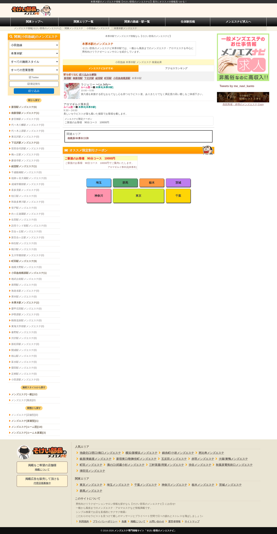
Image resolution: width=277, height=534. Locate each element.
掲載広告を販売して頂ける (42, 481)
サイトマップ (190, 521)
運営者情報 (172, 521)
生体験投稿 (188, 21)
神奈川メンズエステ (172, 484)
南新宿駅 (78, 78)
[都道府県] (34, 45)
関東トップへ (34, 21)
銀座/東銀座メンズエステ (93, 458)
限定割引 (34, 84)
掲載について (135, 521)
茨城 (178, 182)
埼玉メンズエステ (116, 484)
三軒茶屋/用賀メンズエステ (164, 464)
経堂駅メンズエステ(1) (24, 166)
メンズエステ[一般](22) (24, 394)
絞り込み (34, 90)
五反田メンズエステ (172, 458)
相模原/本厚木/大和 (78, 138)
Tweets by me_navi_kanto (237, 86)
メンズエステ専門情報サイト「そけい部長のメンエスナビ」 (145, 530)
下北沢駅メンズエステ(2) (25, 142)
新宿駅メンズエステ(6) (24, 107)
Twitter (34, 77)
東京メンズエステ (88, 484)
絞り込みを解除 (87, 74)
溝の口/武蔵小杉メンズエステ (123, 464)
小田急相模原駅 (121, 78)
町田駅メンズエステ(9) (24, 261)
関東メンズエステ (74, 28)
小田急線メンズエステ (98, 28)
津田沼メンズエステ (90, 470)
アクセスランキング (176, 68)
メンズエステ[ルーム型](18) (26, 426)
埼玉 (99, 182)
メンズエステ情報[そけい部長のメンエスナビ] (37, 28)
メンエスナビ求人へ (238, 21)
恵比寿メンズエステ (209, 452)
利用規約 (82, 521)
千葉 (178, 195)
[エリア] (34, 53)
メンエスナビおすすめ (100, 68)
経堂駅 (99, 78)
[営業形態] (34, 70)
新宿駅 (67, 78)
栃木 (152, 182)
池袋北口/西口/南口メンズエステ (98, 452)
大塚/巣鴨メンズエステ (231, 458)
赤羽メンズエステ (200, 458)
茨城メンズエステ (228, 484)
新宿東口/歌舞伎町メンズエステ (134, 458)
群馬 (125, 182)
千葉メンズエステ (143, 484)
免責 (121, 521)
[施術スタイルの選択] (34, 61)
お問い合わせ (154, 521)
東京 (138, 195)
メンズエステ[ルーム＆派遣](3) (28, 432)
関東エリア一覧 (83, 21)
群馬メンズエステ (88, 490)
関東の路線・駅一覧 (137, 21)
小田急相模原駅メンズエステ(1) (29, 273)
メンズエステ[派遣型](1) (24, 420)
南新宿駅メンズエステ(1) (25, 113)
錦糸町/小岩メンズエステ (175, 452)
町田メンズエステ (88, 464)
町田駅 (108, 78)
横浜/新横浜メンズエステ (139, 452)
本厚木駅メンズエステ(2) (25, 302)
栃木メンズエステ (200, 484)
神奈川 (99, 195)
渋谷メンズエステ (197, 464)
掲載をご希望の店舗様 (42, 468)
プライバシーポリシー (103, 521)
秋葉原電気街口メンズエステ (232, 464)
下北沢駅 (89, 78)
